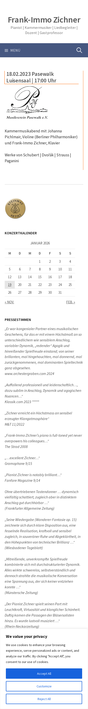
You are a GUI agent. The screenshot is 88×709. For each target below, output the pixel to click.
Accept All (44, 673)
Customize (44, 686)
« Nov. (9, 302)
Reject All (44, 699)
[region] (44, 669)
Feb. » (70, 302)
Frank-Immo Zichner (44, 19)
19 (9, 284)
